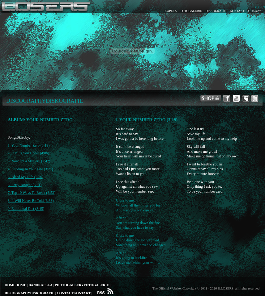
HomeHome (15, 285)
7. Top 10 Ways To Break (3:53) (31, 192)
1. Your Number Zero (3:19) (28, 145)
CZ (257, 7)
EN (262, 7)
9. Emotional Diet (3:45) (26, 208)
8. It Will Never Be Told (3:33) (31, 200)
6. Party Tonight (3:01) (25, 185)
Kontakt (237, 11)
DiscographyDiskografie (29, 293)
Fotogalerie (191, 11)
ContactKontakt (74, 293)
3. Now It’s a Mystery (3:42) (29, 161)
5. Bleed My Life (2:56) (25, 177)
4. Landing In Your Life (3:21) (30, 169)
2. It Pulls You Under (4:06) (28, 153)
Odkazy (254, 11)
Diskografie (216, 11)
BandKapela (40, 285)
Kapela (171, 11)
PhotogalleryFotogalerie (82, 285)
